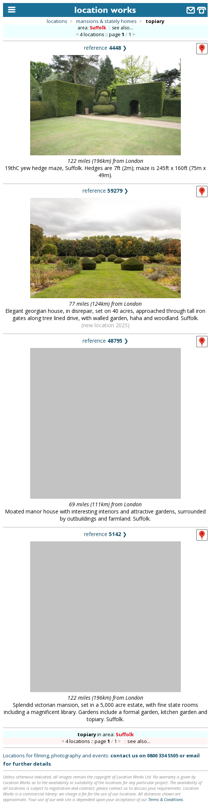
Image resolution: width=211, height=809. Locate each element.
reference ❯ (105, 47)
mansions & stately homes (106, 21)
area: (92, 28)
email (193, 755)
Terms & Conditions (165, 799)
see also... (122, 28)
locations (57, 21)
